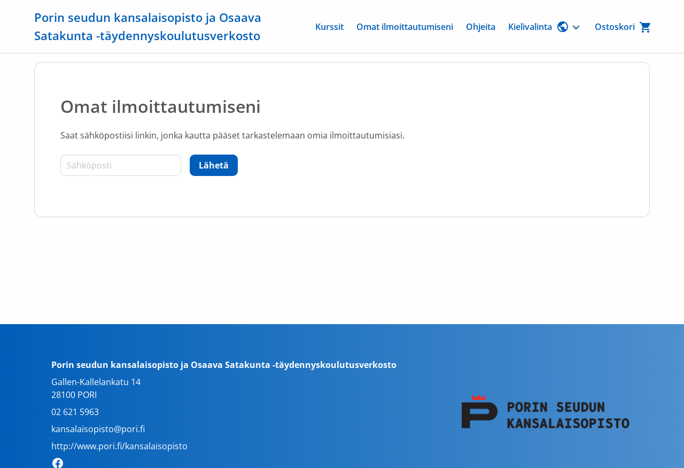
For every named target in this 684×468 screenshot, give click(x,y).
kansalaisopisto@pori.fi (98, 429)
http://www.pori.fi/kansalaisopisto (119, 446)
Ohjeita (480, 27)
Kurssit (329, 27)
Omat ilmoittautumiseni (404, 27)
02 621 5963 (75, 412)
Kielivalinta (538, 26)
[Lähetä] (214, 165)
